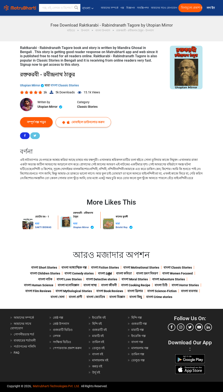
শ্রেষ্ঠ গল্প (58, 317)
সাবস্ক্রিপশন (143, 8)
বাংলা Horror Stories (185, 285)
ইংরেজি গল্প (138, 336)
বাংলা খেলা (57, 297)
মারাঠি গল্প (137, 329)
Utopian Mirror (32, 85)
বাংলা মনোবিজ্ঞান (68, 285)
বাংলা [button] (87, 8)
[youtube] (199, 327)
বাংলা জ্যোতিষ (95, 297)
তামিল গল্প (137, 354)
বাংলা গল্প (137, 342)
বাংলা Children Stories (45, 273)
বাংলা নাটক (45, 279)
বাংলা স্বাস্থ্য (90, 285)
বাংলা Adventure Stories (168, 279)
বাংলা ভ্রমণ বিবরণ (147, 273)
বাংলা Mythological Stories (74, 291)
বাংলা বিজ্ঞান (117, 297)
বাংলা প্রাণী (75, 297)
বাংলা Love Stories (69, 279)
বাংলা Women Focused (177, 273)
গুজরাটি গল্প (139, 323)
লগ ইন (211, 8)
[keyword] (59, 8)
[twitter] (190, 327)
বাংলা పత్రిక (105, 273)
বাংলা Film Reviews (38, 291)
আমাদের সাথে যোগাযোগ (164, 8)
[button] (76, 8)
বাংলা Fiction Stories (105, 267)
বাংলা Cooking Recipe (135, 285)
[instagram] (180, 327)
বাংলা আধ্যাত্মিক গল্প (74, 267)
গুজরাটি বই (99, 329)
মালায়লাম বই (100, 360)
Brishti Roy (124, 227)
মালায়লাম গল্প (139, 348)
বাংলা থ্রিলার (135, 291)
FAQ (16, 352)
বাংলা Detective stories (101, 279)
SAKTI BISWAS (43, 227)
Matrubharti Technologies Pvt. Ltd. (56, 386)
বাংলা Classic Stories (65, 85)
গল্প (122, 8)
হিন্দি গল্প (136, 317)
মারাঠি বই (98, 336)
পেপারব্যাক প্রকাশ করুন (67, 348)
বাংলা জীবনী (109, 285)
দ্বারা (37, 223)
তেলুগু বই (98, 348)
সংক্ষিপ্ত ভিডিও (62, 342)
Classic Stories (87, 106)
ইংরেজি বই (99, 317)
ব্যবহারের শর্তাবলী (25, 340)
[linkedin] (208, 327)
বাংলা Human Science (38, 285)
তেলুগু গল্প (138, 360)
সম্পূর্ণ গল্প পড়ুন (36, 122)
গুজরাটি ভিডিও (63, 329)
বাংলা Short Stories (44, 267)
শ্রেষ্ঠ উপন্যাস (61, 323)
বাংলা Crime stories (159, 297)
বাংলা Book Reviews (109, 291)
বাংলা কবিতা (124, 273)
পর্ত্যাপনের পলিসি (25, 346)
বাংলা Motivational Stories (141, 267)
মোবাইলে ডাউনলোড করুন (83, 122)
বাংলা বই (97, 354)
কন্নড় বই (97, 366)
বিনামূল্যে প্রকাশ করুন (191, 7)
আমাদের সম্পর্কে (109, 8)
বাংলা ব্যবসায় (189, 291)
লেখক (57, 336)
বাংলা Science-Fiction (162, 291)
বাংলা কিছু (135, 297)
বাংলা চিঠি (161, 285)
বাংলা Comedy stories (79, 273)
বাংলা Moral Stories (135, 279)
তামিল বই (98, 342)
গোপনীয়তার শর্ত (24, 334)
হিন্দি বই (97, 323)
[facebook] (171, 327)
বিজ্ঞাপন (130, 8)
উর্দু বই (96, 372)
